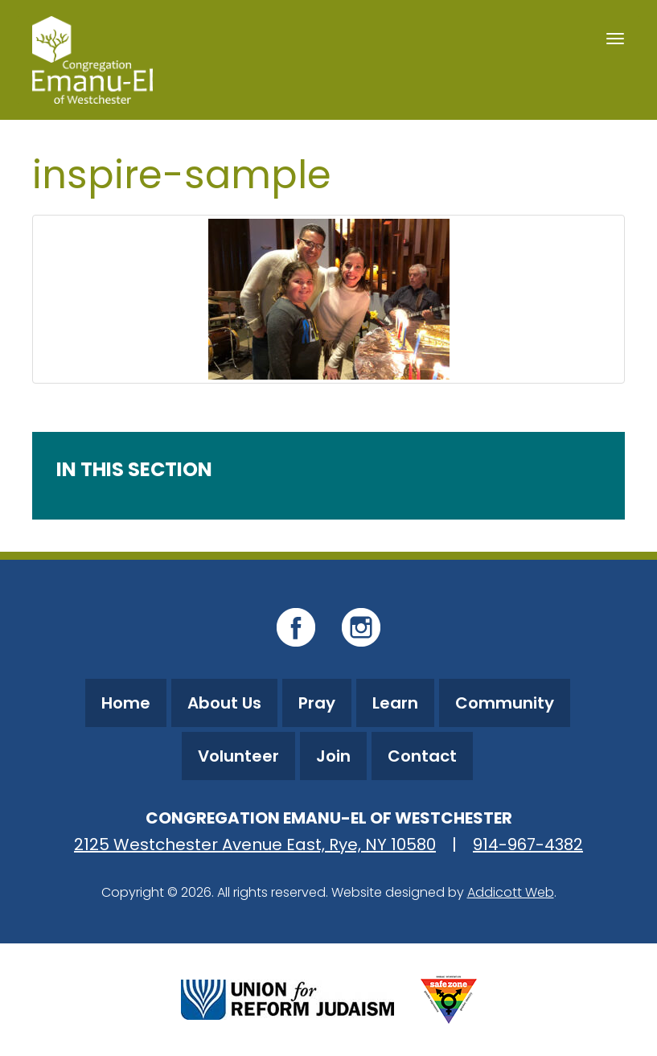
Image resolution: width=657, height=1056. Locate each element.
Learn (395, 703)
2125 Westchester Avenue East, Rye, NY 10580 (255, 844)
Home (125, 703)
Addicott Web (510, 892)
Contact (422, 756)
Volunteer (238, 756)
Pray (316, 703)
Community (504, 703)
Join (333, 756)
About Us (224, 703)
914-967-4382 (528, 844)
